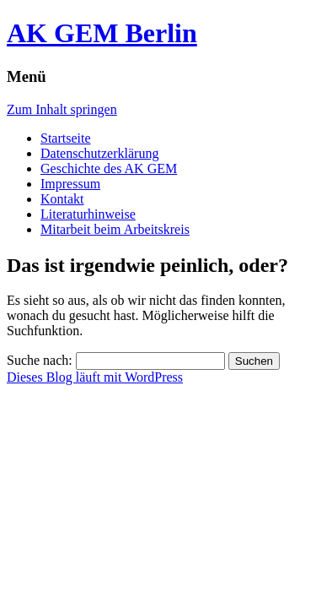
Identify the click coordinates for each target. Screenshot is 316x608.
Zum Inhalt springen (62, 109)
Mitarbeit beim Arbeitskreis (115, 229)
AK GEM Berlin (102, 33)
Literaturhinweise (88, 214)
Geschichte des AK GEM (108, 168)
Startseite (65, 138)
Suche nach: (39, 360)
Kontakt (62, 199)
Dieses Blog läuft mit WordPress (95, 377)
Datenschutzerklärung (99, 153)
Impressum (70, 183)
